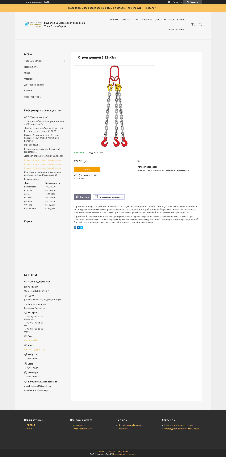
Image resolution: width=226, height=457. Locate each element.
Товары (125, 19)
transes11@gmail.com (34, 349)
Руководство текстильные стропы (181, 429)
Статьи (180, 19)
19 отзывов (176, 2)
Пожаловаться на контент (124, 454)
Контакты (147, 19)
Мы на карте (79, 425)
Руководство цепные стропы (178, 425)
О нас (136, 19)
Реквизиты (124, 429)
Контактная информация (131, 425)
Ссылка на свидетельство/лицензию (42, 160)
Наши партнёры (176, 29)
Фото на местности (82, 429)
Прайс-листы (31, 66)
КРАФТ (30, 429)
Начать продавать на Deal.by (37, 2)
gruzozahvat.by (31, 340)
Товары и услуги (33, 61)
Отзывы (28, 79)
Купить (87, 169)
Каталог (150, 8)
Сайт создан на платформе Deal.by (113, 451)
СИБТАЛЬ (31, 425)
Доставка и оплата (164, 19)
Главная (114, 19)
